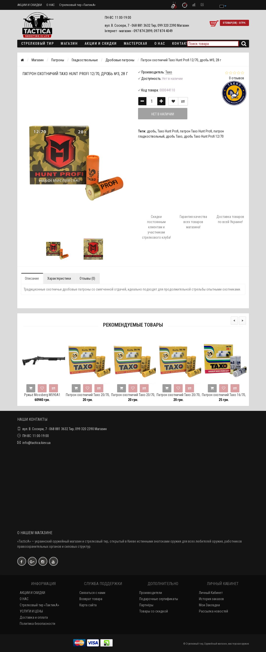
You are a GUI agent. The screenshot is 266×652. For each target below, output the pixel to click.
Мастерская (135, 43)
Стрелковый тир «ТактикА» (77, 5)
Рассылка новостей (213, 611)
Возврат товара (90, 599)
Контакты (182, 43)
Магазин (69, 43)
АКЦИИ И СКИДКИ (29, 5)
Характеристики (59, 278)
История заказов (211, 599)
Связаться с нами (92, 593)
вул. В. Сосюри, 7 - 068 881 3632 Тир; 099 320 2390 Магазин (64, 429)
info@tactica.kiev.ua (36, 443)
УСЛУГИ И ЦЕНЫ (31, 611)
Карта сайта (88, 605)
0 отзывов (236, 78)
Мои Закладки (209, 605)
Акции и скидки (101, 43)
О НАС (50, 5)
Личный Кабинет (211, 593)
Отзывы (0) (87, 278)
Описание (32, 278)
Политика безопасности (37, 624)
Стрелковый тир (37, 43)
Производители (150, 593)
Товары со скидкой (153, 611)
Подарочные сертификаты (158, 599)
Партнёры (146, 605)
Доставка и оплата (34, 617)
